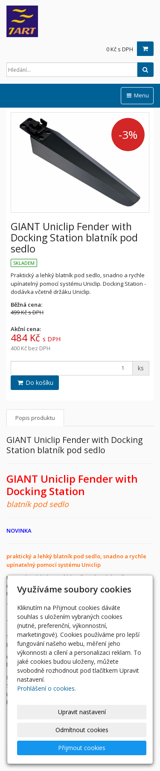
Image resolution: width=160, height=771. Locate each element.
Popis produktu (35, 418)
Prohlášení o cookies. (46, 688)
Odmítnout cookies (81, 730)
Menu (137, 95)
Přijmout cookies (81, 748)
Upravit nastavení (82, 712)
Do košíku (34, 382)
